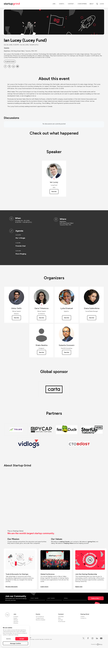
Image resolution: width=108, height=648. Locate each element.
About (92, 4)
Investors (16, 616)
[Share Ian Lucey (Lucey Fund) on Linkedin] (13, 66)
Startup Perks (82, 4)
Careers (82, 616)
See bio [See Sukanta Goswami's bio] (66, 352)
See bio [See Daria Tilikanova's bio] (41, 318)
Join (54, 4)
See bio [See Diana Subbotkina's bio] (91, 318)
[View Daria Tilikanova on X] (41, 305)
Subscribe (95, 598)
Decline (8, 639)
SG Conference (40, 616)
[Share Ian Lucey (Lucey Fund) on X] (9, 66)
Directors (16, 623)
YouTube (60, 619)
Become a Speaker (40, 619)
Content (71, 4)
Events (61, 4)
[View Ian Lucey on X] (54, 179)
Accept (22, 639)
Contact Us (83, 618)
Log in (102, 4)
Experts (15, 618)
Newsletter (61, 616)
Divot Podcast (61, 621)
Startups (16, 619)
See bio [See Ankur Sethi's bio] (16, 318)
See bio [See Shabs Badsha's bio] (41, 352)
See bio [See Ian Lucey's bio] (54, 191)
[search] (97, 4)
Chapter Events (40, 618)
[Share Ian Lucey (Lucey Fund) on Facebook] (5, 66)
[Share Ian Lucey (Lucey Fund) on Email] (17, 66)
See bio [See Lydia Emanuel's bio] (66, 318)
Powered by (96, 644)
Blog (59, 618)
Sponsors (16, 621)
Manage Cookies (15, 643)
